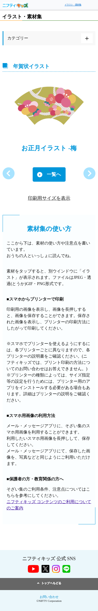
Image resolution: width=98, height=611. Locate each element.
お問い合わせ (49, 597)
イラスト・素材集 (73, 4)
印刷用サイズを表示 (49, 198)
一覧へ (54, 174)
